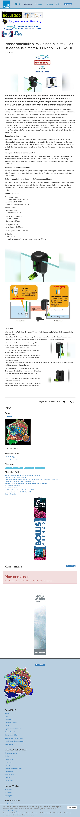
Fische (7, 756)
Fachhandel (39, 4)
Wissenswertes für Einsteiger (14, 738)
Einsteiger (50, 4)
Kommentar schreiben (12, 460)
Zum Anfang (71, 566)
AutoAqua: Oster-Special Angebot (15, 477)
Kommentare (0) (10, 457)
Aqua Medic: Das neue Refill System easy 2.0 (19, 482)
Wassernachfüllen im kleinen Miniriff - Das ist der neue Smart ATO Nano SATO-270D (32, 479)
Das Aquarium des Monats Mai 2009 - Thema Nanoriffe (22, 475)
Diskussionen (9, 744)
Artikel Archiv (9, 719)
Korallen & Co (9, 759)
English (7, 716)
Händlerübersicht (10, 732)
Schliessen (72, 807)
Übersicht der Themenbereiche (14, 741)
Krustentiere (8, 762)
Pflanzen (7, 765)
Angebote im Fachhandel (13, 729)
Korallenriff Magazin (11, 723)
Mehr (58, 4)
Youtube (8, 789)
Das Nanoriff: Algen (11, 488)
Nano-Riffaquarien (10, 494)
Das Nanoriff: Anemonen (12, 486)
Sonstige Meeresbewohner (13, 768)
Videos (7, 726)
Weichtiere (8, 777)
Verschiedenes (9, 774)
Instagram (9, 796)
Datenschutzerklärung (10, 811)
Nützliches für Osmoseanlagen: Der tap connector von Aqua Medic (26, 484)
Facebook (8, 793)
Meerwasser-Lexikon (11, 753)
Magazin (28, 4)
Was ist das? (9, 781)
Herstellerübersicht (11, 735)
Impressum (9, 803)
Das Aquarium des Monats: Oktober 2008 (18, 492)
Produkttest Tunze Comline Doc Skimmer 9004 (20, 490)
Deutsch (7, 713)
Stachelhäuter (9, 771)
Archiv (18, 4)
